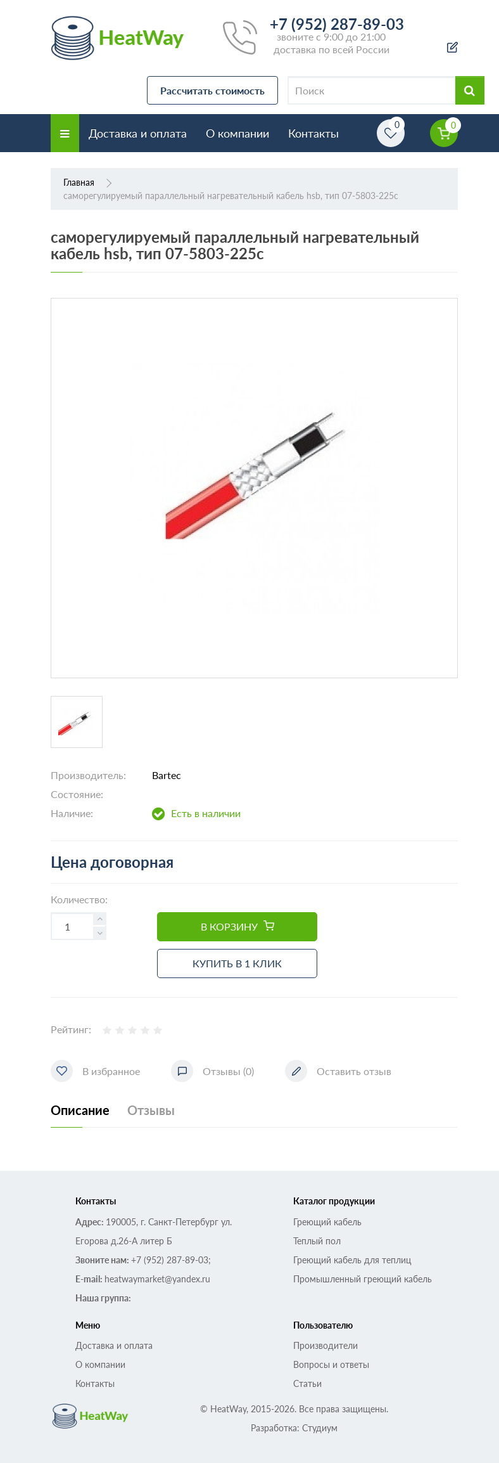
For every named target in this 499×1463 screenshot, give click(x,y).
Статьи (307, 1383)
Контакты (313, 133)
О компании (237, 133)
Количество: (79, 899)
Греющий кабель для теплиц (352, 1259)
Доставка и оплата (138, 133)
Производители (325, 1345)
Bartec (166, 775)
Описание (80, 1110)
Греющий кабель (327, 1221)
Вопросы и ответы (331, 1364)
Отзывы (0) (212, 1071)
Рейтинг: (71, 1029)
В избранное (95, 1071)
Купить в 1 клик (237, 963)
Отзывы (151, 1110)
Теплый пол (317, 1240)
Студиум (320, 1427)
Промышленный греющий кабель (362, 1278)
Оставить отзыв (338, 1071)
